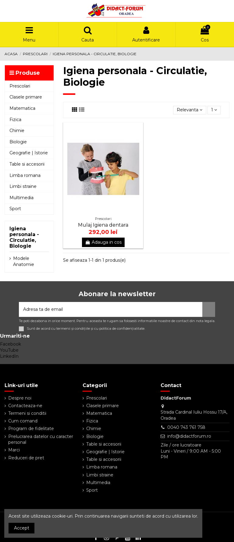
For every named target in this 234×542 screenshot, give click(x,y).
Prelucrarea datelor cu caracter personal (40, 439)
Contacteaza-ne (25, 405)
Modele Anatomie (23, 261)
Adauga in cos (103, 242)
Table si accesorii (103, 444)
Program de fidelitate (31, 428)
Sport (92, 490)
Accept (21, 528)
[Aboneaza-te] (208, 309)
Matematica (99, 413)
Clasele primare (102, 405)
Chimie (93, 428)
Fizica (92, 421)
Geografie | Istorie (105, 451)
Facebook (10, 344)
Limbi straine (99, 475)
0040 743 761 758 (186, 427)
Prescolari (96, 398)
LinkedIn (9, 356)
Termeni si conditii (27, 413)
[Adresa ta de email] (110, 309)
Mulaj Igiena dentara (103, 225)
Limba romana (101, 467)
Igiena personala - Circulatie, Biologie (24, 237)
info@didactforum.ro (189, 436)
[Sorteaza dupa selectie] (189, 110)
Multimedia (98, 482)
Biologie (95, 436)
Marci (14, 450)
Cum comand (22, 421)
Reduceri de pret (26, 458)
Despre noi (19, 398)
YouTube (9, 350)
